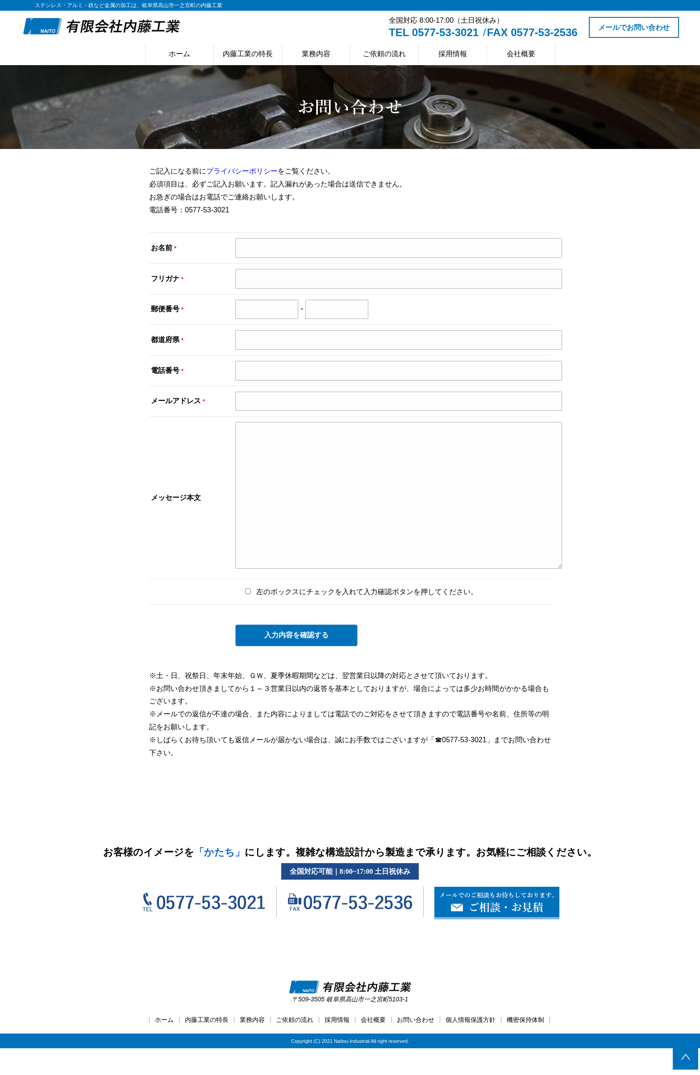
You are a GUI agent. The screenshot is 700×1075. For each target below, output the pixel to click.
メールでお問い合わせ (634, 27)
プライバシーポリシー (242, 171)
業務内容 (316, 54)
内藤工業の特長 (248, 54)
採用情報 (452, 54)
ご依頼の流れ (384, 54)
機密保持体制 (525, 1046)
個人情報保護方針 (471, 1046)
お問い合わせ (415, 1046)
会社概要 (521, 54)
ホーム (179, 54)
